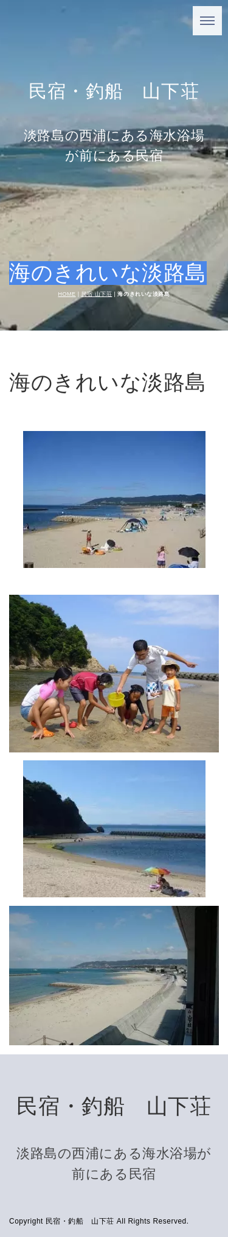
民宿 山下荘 (96, 294)
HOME (67, 294)
